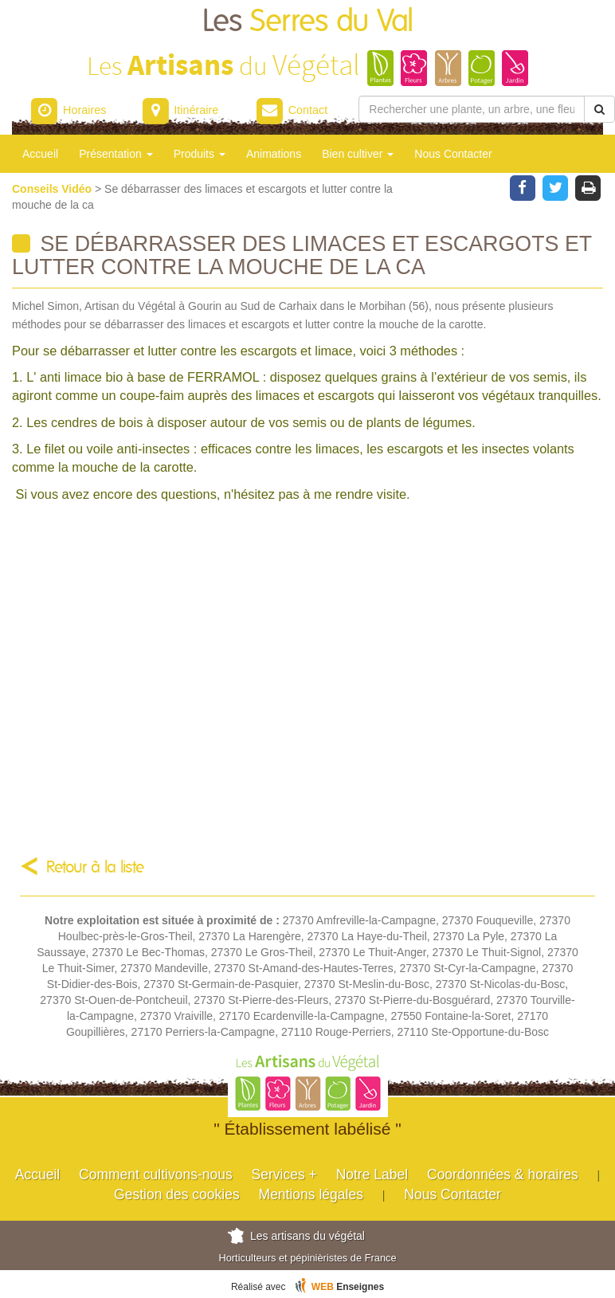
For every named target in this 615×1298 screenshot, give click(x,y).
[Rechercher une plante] (471, 109)
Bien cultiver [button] (358, 153)
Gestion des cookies (177, 1194)
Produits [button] (199, 153)
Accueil (40, 153)
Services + (284, 1174)
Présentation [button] (116, 153)
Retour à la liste (95, 867)
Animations (273, 153)
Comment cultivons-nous (156, 1174)
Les (307, 21)
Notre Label (372, 1174)
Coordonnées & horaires (502, 1174)
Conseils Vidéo (53, 188)
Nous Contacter (453, 153)
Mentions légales (311, 1194)
